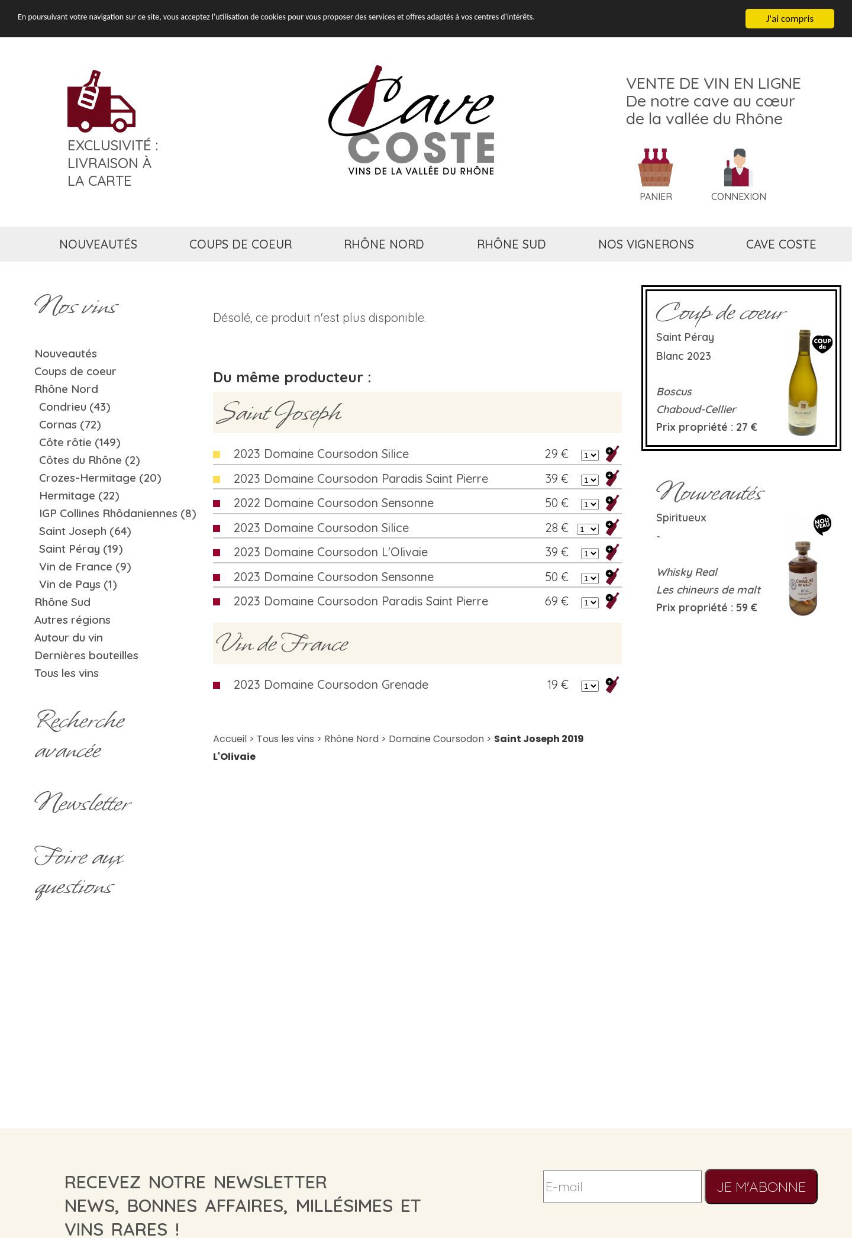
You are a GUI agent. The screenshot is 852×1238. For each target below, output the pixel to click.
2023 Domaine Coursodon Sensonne (334, 576)
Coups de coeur (75, 371)
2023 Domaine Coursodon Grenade (331, 684)
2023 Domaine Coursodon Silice (321, 453)
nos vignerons (646, 244)
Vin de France (281, 643)
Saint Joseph (278, 412)
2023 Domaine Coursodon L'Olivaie (331, 551)
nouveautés (98, 244)
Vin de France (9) (85, 566)
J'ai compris (790, 18)
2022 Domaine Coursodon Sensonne (334, 502)
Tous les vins (66, 673)
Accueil (230, 739)
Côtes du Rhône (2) (89, 460)
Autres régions (72, 619)
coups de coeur (240, 244)
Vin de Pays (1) (78, 584)
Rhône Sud (62, 602)
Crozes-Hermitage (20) (100, 477)
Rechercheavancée (79, 735)
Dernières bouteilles (86, 655)
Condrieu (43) (75, 406)
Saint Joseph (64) (85, 531)
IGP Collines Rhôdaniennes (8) (117, 513)
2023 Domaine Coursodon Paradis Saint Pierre (361, 478)
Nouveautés (65, 353)
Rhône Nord (66, 389)
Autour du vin (68, 637)
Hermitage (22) (79, 495)
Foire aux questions (78, 871)
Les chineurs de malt (708, 590)
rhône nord (384, 244)
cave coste (781, 244)
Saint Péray (685, 337)
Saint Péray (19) (81, 548)
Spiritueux (681, 517)
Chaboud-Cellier (696, 409)
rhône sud (511, 244)
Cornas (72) (70, 424)
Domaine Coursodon (436, 739)
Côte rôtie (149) (80, 442)
